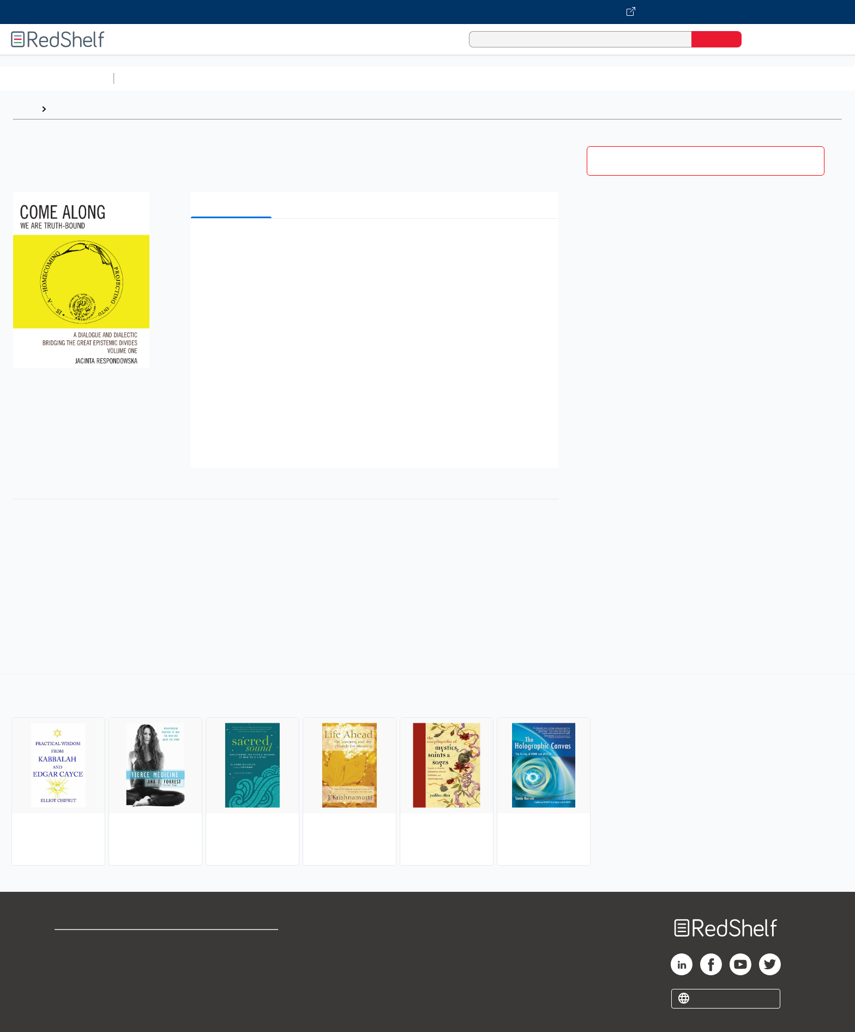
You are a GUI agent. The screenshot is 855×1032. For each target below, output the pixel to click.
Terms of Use (232, 943)
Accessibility (230, 978)
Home (24, 109)
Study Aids (147, 78)
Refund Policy (232, 960)
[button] (377, 243)
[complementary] (427, 771)
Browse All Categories (56, 78)
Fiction (616, 78)
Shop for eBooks (89, 943)
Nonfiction (660, 78)
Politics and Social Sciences (537, 78)
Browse (67, 109)
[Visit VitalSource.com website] (427, 12)
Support (71, 960)
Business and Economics (423, 78)
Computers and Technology (311, 78)
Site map (73, 995)
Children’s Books (723, 78)
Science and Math (214, 78)
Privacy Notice (85, 978)
